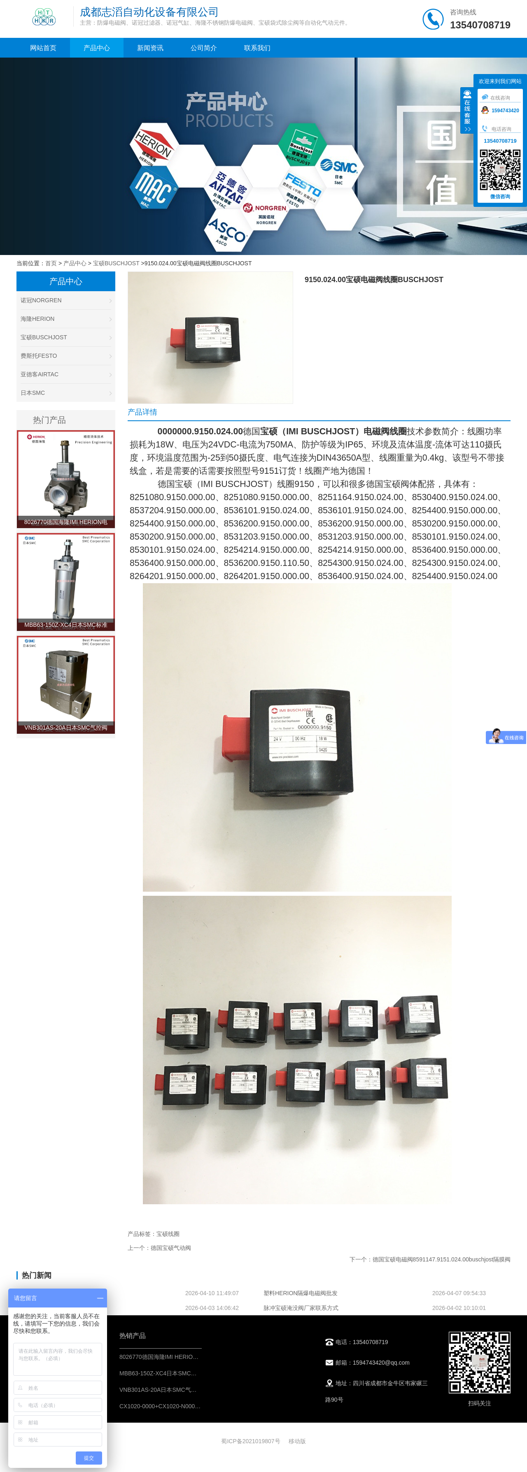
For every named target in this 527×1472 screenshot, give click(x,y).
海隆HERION (66, 318)
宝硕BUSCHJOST (116, 263)
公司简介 (204, 47)
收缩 (467, 111)
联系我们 (257, 47)
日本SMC (66, 392)
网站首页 (43, 47)
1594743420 (500, 111)
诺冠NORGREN (66, 300)
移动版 (297, 1441)
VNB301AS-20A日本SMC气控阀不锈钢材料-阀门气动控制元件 (199, 1389)
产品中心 (97, 47)
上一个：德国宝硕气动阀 (159, 1248)
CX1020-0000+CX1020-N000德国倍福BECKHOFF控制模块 (196, 1406)
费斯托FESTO (66, 355)
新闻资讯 (150, 47)
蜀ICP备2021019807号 (250, 1441)
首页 (51, 263)
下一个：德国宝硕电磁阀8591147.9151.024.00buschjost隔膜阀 (430, 1259)
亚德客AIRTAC (66, 374)
